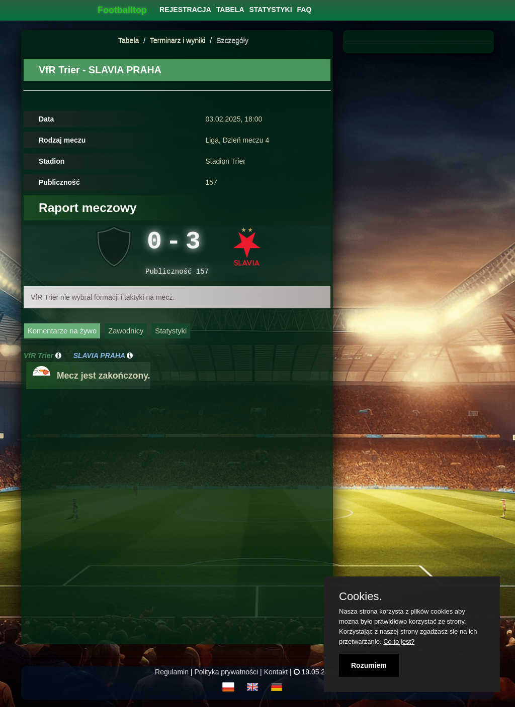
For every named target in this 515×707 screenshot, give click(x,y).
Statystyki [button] (270, 10)
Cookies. (360, 597)
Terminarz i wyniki (177, 40)
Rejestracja (185, 10)
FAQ (304, 10)
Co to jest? (398, 641)
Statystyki (171, 336)
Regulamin (172, 677)
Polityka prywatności (226, 677)
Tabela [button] (230, 10)
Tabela (128, 40)
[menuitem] (185, 9)
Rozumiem (369, 665)
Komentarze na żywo (62, 336)
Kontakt (276, 677)
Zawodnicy (125, 336)
